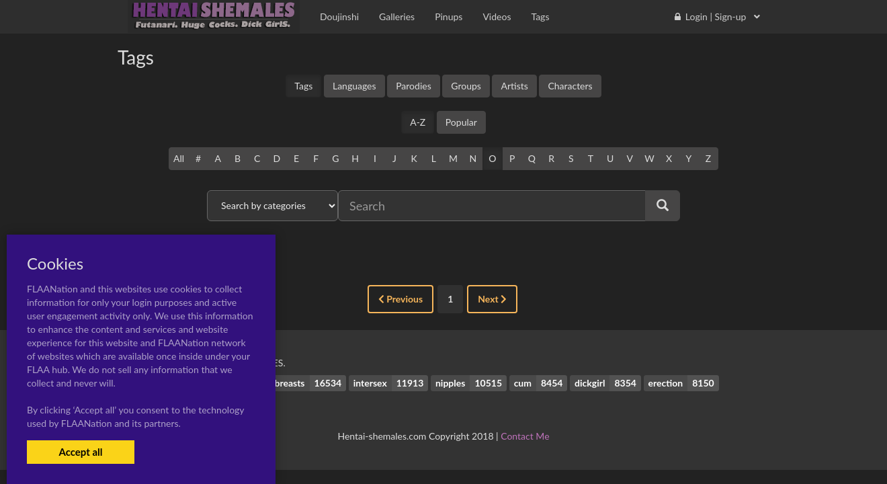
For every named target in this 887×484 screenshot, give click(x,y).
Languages (354, 85)
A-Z (417, 122)
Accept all (80, 452)
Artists (514, 85)
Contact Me (525, 436)
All (178, 158)
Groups (466, 85)
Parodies (413, 85)
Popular (461, 122)
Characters (570, 85)
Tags (303, 85)
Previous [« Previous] (400, 299)
